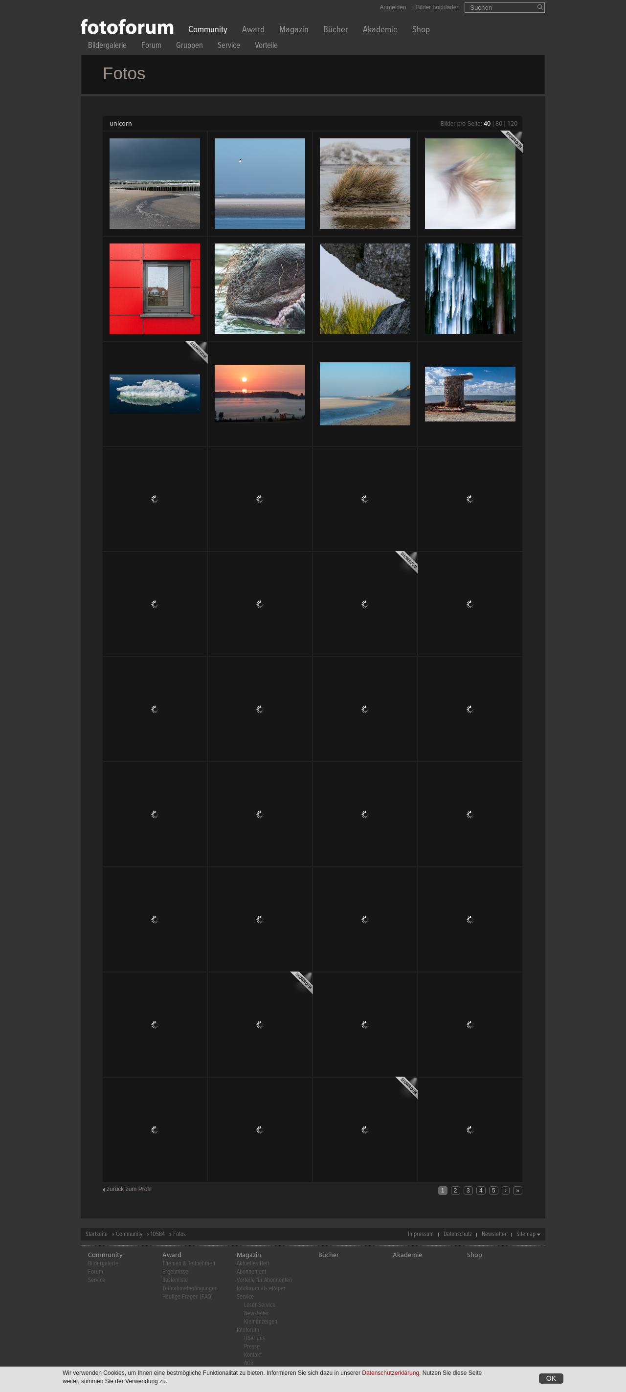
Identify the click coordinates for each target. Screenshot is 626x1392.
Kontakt (253, 1355)
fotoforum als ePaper (261, 1288)
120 (512, 123)
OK (551, 1379)
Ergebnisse (175, 1272)
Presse (252, 1347)
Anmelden (393, 7)
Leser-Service (259, 1305)
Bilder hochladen (438, 7)
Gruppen (189, 46)
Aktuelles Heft (253, 1263)
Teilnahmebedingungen (190, 1288)
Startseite (97, 1234)
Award (253, 30)
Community (207, 30)
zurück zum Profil (129, 1189)
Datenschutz (458, 1234)
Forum (151, 46)
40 (487, 123)
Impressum (421, 1234)
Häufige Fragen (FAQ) (187, 1297)
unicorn (121, 123)
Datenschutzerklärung (390, 1373)
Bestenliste (175, 1280)
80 (498, 123)
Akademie (380, 30)
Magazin (294, 30)
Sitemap (526, 1234)
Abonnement (251, 1272)
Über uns (254, 1338)
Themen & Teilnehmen (188, 1263)
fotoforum (248, 1330)
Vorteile (266, 46)
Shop (421, 30)
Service (229, 46)
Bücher (335, 30)
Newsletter (494, 1234)
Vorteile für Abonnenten (264, 1280)
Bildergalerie (107, 46)
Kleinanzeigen (260, 1322)
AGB (248, 1363)
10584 (158, 1234)
